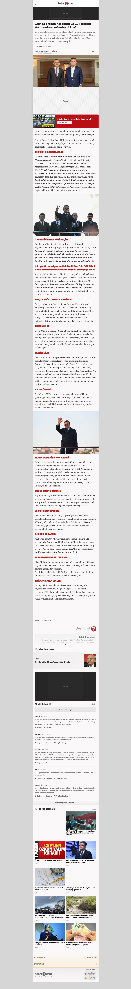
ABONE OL (39, 47)
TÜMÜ (93, 704)
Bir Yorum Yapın (66, 710)
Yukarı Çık (91, 957)
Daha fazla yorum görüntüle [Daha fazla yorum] (65, 802)
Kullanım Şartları (39, 957)
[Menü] (36, 4)
